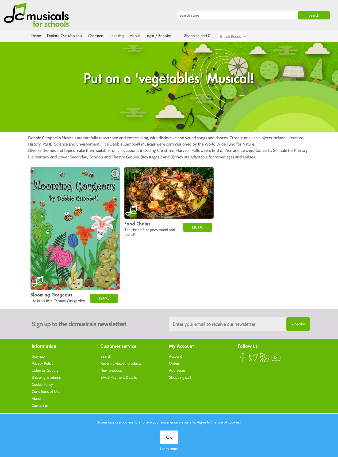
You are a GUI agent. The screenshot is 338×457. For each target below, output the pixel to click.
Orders (174, 363)
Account (175, 356)
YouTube (276, 359)
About (139, 36)
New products (111, 370)
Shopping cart (180, 377)
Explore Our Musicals (65, 36)
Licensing (120, 36)
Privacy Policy (42, 363)
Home (36, 36)
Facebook (242, 359)
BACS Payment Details (118, 377)
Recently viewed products (120, 363)
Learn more (169, 161)
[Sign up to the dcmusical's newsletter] (239, 324)
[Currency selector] (237, 36)
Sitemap (38, 356)
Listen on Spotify (45, 370)
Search (105, 356)
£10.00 (197, 227)
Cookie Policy (42, 384)
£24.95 (104, 298)
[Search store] (237, 15)
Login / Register (163, 36)
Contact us (40, 405)
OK (169, 150)
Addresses (177, 370)
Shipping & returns (46, 377)
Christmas (97, 36)
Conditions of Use (46, 391)
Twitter (253, 359)
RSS (264, 359)
